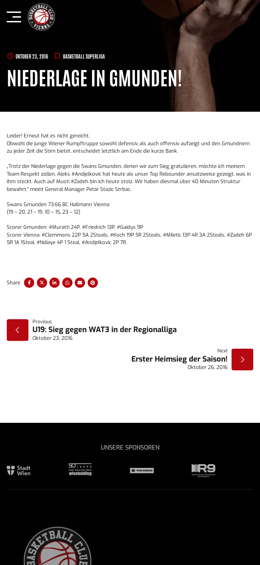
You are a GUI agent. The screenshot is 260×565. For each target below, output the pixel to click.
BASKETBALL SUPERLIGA (84, 56)
